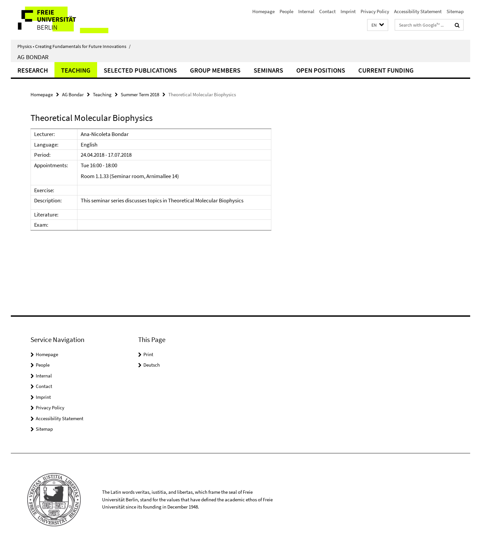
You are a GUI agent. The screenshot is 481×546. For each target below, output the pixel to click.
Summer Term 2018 (140, 94)
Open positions (320, 70)
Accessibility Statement (418, 11)
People (286, 11)
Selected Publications (140, 70)
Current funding (386, 70)
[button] (377, 25)
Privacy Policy (375, 11)
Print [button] (148, 354)
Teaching (76, 70)
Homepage (263, 11)
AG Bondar (33, 57)
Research (32, 70)
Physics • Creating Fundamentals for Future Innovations (74, 46)
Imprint (348, 11)
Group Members (215, 70)
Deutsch (151, 365)
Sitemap (455, 11)
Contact (327, 11)
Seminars (268, 70)
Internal (306, 11)
